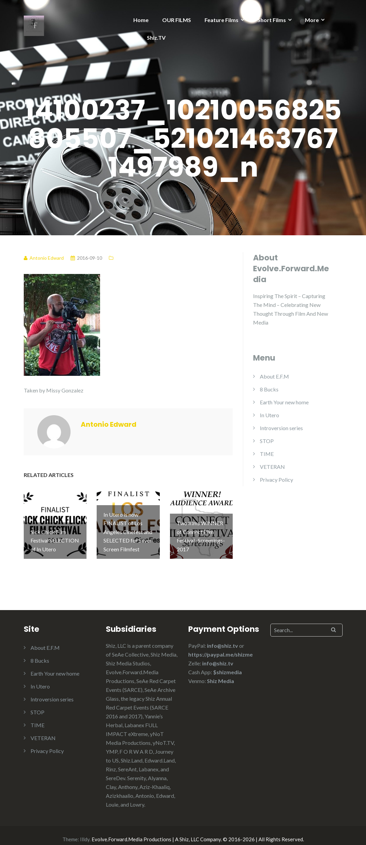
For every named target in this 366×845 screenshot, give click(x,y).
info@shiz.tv (222, 638)
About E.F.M (274, 376)
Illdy (85, 832)
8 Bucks (269, 389)
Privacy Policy (276, 479)
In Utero (269, 415)
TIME (267, 454)
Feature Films (221, 20)
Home (141, 20)
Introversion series (281, 428)
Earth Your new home (284, 402)
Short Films (271, 20)
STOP (267, 441)
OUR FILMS (176, 20)
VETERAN (272, 466)
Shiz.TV (156, 37)
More (312, 20)
